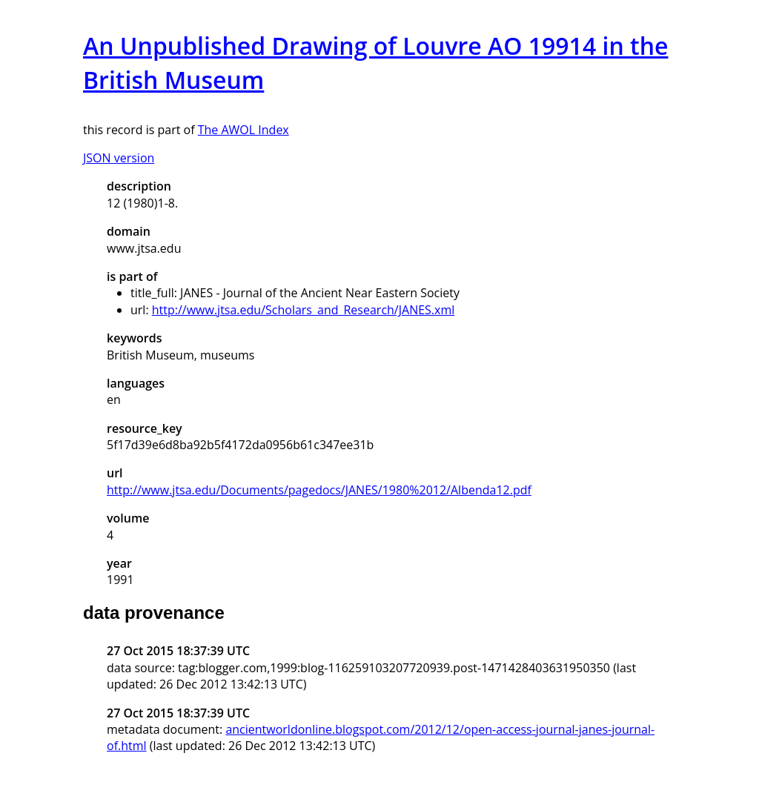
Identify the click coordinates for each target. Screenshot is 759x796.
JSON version (118, 158)
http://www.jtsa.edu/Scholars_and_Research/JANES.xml (303, 310)
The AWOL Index (243, 130)
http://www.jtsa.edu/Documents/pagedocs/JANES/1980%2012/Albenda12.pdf (319, 490)
